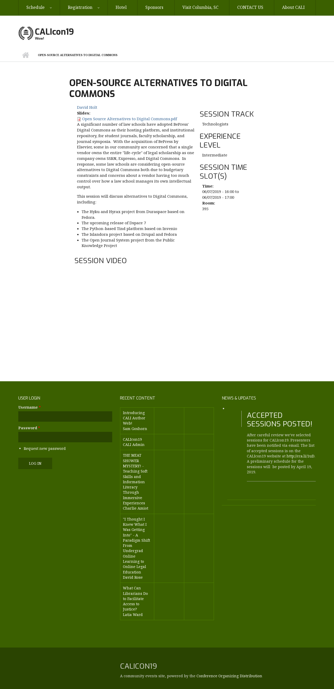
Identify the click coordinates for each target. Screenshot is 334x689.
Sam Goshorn (135, 428)
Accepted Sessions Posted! (279, 419)
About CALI (293, 7)
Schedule (35, 7)
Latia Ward (133, 614)
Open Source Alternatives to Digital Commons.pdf (129, 118)
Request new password (45, 448)
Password (29, 427)
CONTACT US (250, 7)
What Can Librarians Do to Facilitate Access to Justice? (135, 598)
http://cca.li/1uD (300, 456)
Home (25, 55)
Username (29, 407)
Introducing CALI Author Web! (134, 418)
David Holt (87, 107)
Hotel (121, 7)
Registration (80, 7)
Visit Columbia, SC (200, 7)
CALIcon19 (54, 31)
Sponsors (154, 7)
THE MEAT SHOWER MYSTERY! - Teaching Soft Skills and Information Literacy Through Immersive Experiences (135, 479)
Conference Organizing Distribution (229, 675)
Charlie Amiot (135, 508)
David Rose (133, 577)
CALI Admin (134, 444)
